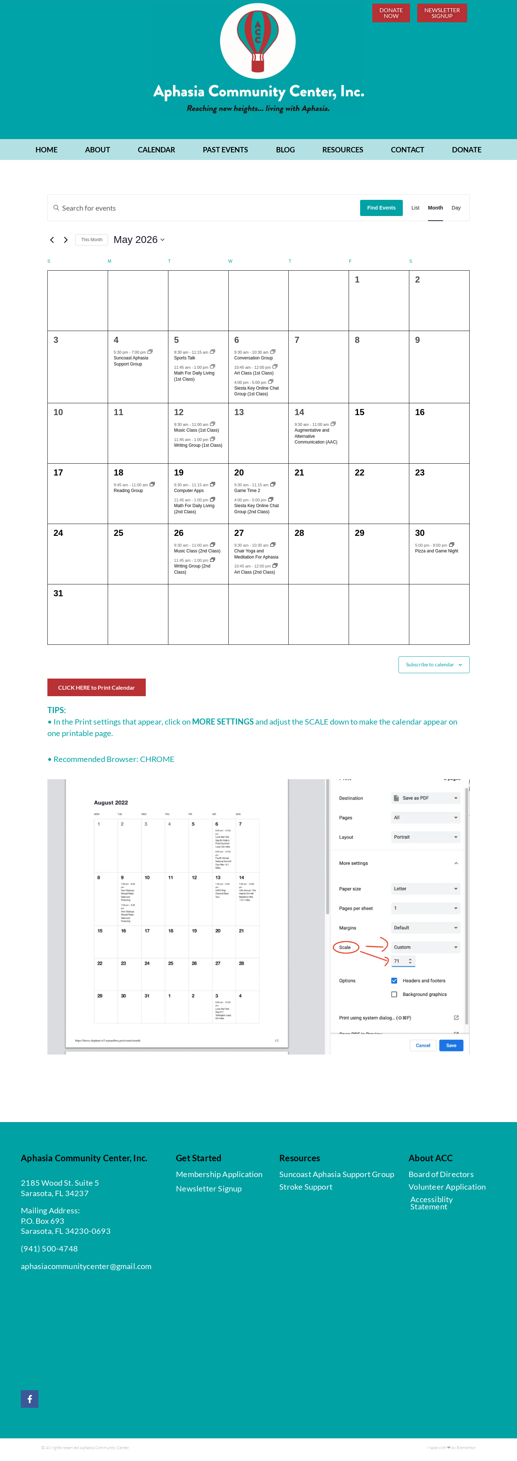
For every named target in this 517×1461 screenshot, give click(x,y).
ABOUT (97, 152)
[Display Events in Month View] (435, 211)
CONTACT (407, 152)
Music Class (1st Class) (196, 433)
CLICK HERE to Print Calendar (96, 690)
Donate (466, 152)
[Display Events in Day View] (456, 211)
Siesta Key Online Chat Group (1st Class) (256, 394)
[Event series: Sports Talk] (212, 355)
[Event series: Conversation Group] (272, 355)
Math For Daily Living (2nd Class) (194, 511)
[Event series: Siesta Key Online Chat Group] (270, 385)
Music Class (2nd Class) (197, 553)
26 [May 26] (179, 536)
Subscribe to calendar (430, 667)
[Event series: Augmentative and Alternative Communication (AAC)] (333, 427)
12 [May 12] (179, 415)
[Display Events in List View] (415, 211)
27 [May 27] (239, 536)
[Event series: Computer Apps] (212, 488)
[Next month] (65, 242)
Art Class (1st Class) (254, 375)
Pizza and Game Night (436, 553)
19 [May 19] (179, 475)
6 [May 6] (236, 343)
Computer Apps (189, 493)
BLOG (285, 152)
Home (46, 152)
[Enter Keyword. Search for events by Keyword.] (204, 211)
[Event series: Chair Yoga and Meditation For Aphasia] (272, 548)
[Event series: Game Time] (272, 488)
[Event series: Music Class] (212, 427)
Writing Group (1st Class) (198, 448)
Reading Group (128, 493)
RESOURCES (342, 152)
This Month (91, 242)
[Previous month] (51, 242)
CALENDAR (156, 152)
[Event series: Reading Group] (152, 488)
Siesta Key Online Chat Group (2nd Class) (256, 511)
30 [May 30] (420, 536)
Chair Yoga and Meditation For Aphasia (256, 556)
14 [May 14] (299, 415)
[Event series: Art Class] (275, 370)
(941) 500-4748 (49, 1251)
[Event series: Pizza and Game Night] (451, 548)
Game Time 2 (247, 493)
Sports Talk (184, 360)
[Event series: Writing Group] (212, 442)
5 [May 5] (176, 343)
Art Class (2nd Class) (254, 575)
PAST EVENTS (225, 152)
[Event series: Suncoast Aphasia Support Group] (150, 355)
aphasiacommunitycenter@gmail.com (86, 1269)
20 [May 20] (239, 475)
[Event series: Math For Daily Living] (212, 370)
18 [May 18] (119, 475)
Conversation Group (253, 360)
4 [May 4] (116, 343)
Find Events (381, 210)
